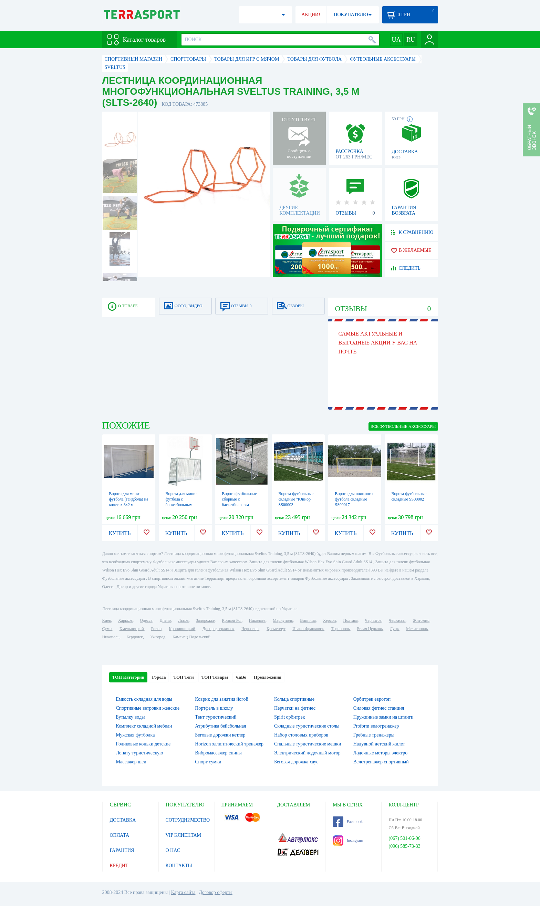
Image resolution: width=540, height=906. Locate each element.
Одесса (146, 620)
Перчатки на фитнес (294, 708)
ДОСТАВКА (123, 820)
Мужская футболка (135, 735)
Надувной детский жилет (379, 744)
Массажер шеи (131, 761)
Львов (183, 620)
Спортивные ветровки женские (148, 708)
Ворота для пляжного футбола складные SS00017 (354, 499)
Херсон (329, 620)
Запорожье (205, 620)
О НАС (173, 850)
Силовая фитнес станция (378, 708)
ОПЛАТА (119, 835)
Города (159, 677)
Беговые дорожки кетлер (220, 735)
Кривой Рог (231, 620)
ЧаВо (241, 677)
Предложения (267, 677)
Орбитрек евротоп (372, 699)
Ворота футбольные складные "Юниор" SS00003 (296, 499)
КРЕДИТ (119, 865)
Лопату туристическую (139, 752)
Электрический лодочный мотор (307, 752)
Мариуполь (283, 620)
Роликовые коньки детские (143, 744)
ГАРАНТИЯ (122, 850)
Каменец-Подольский (191, 637)
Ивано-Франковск (308, 628)
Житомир (421, 620)
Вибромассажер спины (218, 752)
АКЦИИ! (310, 14)
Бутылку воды (130, 717)
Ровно (156, 628)
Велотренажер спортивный (381, 761)
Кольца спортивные (294, 699)
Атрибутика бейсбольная (220, 726)
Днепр (165, 620)
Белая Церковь (370, 628)
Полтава (350, 620)
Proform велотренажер (376, 726)
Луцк (394, 628)
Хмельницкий (132, 628)
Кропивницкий (182, 628)
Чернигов (373, 620)
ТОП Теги (183, 677)
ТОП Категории (128, 677)
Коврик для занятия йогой (221, 699)
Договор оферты (215, 892)
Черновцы (250, 628)
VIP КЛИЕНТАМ (183, 835)
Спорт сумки (208, 761)
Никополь (111, 637)
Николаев (257, 620)
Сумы (107, 628)
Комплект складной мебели (144, 726)
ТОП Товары (214, 677)
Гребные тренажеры (373, 735)
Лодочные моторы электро (380, 752)
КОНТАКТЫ (179, 865)
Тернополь (340, 628)
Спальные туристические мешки (307, 744)
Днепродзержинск (218, 628)
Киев (106, 620)
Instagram (348, 840)
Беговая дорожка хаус (296, 761)
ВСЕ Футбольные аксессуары (403, 426)
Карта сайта (183, 892)
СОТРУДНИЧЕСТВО (188, 820)
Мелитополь (417, 628)
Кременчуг (276, 628)
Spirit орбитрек (289, 717)
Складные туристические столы (307, 726)
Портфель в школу (214, 708)
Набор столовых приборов (301, 735)
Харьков (125, 620)
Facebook (348, 821)
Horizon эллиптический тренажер (229, 744)
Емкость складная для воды (144, 699)
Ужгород (157, 637)
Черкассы (397, 620)
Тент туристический (215, 717)
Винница (307, 620)
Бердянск (135, 637)
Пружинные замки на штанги (383, 717)
